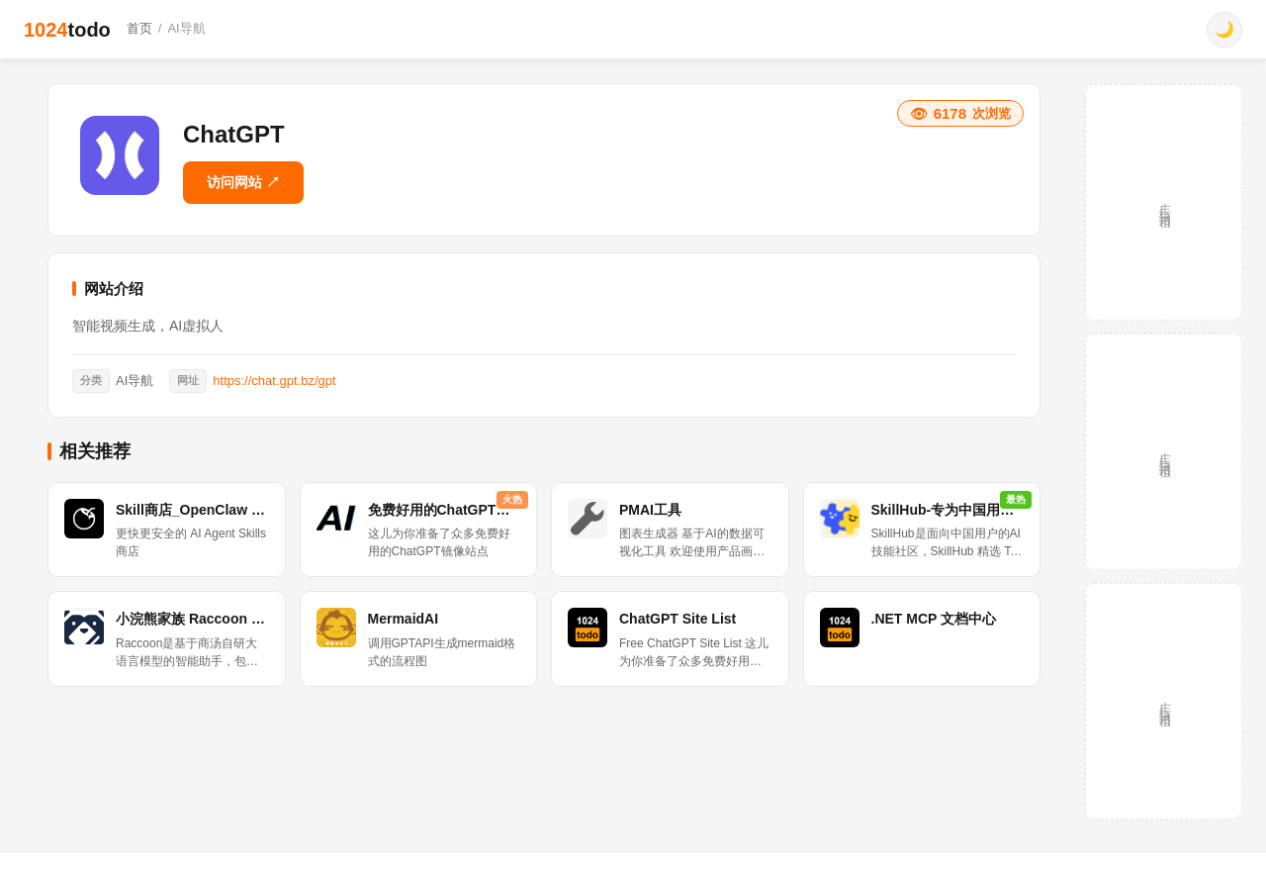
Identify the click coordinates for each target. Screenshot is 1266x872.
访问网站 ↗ (243, 182)
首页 (139, 28)
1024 (67, 30)
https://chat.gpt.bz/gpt (274, 380)
